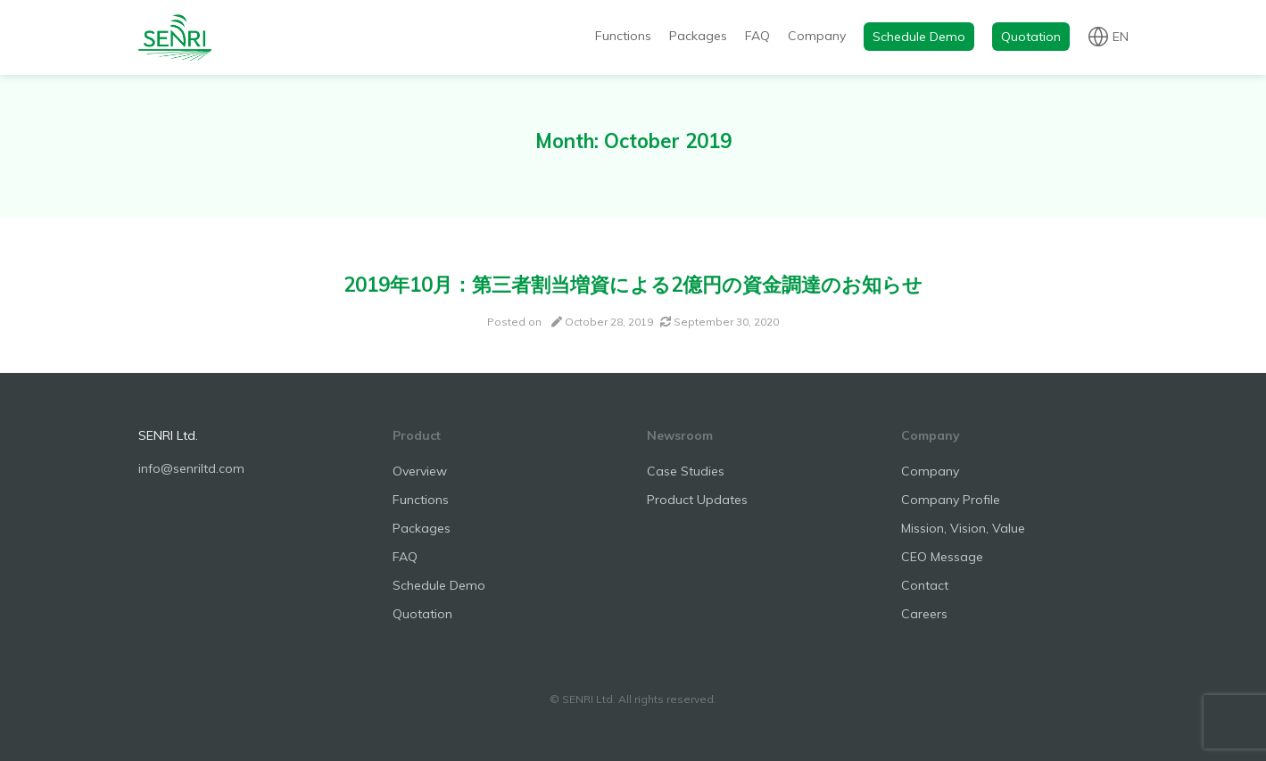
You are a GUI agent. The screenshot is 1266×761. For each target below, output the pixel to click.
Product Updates (697, 500)
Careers (924, 614)
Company (817, 36)
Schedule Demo (919, 37)
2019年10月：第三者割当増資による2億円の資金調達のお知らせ (633, 284)
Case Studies (685, 471)
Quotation (1031, 37)
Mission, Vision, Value (963, 528)
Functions (623, 36)
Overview (420, 471)
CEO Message (942, 557)
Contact (924, 585)
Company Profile (950, 500)
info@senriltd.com (191, 468)
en (1121, 36)
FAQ (757, 36)
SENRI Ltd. (168, 435)
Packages (698, 36)
